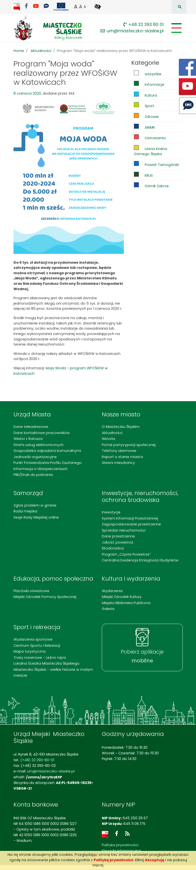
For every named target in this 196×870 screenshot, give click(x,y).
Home (18, 50)
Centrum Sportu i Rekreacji (36, 645)
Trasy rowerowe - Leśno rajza (39, 657)
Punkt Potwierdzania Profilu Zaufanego (47, 462)
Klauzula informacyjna (121, 850)
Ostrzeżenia (150, 137)
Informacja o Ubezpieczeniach (40, 468)
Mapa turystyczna (29, 651)
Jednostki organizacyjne (35, 456)
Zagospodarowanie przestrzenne (131, 524)
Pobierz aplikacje (142, 656)
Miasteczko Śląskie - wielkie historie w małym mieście (53, 672)
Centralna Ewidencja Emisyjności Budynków (140, 560)
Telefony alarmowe (119, 450)
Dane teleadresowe (30, 426)
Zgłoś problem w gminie (34, 505)
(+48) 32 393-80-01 (37, 760)
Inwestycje (111, 512)
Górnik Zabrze (151, 185)
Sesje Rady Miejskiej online (36, 517)
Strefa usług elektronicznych (38, 444)
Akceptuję (154, 860)
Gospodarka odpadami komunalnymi (47, 450)
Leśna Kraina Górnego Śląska (150, 151)
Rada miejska (25, 511)
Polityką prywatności (113, 860)
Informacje (149, 84)
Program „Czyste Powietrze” (126, 554)
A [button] (76, 7)
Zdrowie (146, 116)
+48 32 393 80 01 (143, 24)
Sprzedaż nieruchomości (123, 530)
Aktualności (41, 50)
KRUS (143, 175)
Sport (144, 105)
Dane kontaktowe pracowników (41, 432)
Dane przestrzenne (118, 536)
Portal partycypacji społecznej (129, 444)
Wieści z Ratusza (28, 438)
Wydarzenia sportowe (32, 639)
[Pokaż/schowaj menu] (176, 28)
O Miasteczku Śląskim (121, 426)
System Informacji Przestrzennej (130, 518)
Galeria (108, 608)
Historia (108, 438)
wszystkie (147, 73)
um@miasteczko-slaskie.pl (132, 31)
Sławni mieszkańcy (118, 462)
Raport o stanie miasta (122, 456)
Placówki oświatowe (31, 590)
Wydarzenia (112, 590)
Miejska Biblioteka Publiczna (126, 602)
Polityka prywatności (120, 845)
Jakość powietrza (117, 542)
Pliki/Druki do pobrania (33, 474)
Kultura (145, 95)
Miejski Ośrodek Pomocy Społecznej (44, 596)
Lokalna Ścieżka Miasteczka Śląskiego (46, 663)
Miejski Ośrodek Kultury (122, 596)
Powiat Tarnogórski (156, 164)
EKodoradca (113, 548)
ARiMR (144, 127)
